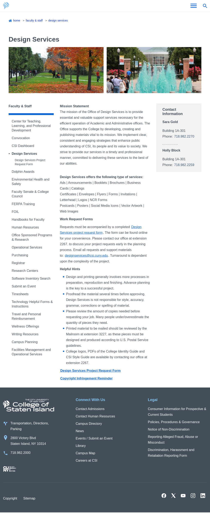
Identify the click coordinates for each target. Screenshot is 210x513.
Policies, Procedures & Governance (174, 422)
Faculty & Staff (34, 20)
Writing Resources (25, 334)
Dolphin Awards (23, 171)
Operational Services (27, 247)
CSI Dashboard (23, 146)
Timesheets (20, 294)
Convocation (21, 138)
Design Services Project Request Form (90, 370)
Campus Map (85, 453)
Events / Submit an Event (94, 438)
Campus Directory (89, 423)
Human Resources (25, 227)
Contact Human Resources (95, 416)
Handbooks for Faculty (28, 219)
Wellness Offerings (25, 326)
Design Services (59, 20)
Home (16, 20)
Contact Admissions (90, 409)
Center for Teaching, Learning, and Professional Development (31, 126)
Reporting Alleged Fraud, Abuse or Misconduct (173, 439)
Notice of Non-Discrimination (168, 429)
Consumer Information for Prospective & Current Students (177, 411)
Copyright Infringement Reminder (86, 378)
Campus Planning (25, 342)
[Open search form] (205, 5)
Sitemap (29, 499)
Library (81, 445)
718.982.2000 (20, 453)
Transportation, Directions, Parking (29, 426)
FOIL (15, 212)
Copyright (10, 499)
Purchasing (20, 255)
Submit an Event (24, 286)
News (80, 431)
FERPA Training (23, 204)
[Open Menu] (193, 5)
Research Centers (25, 270)
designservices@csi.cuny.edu (86, 255)
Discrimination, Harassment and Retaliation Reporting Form (171, 452)
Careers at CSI (86, 460)
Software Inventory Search (31, 278)
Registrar (18, 263)
